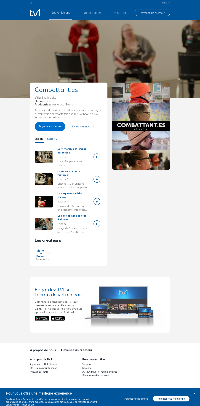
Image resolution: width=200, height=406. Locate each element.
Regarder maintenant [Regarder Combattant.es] (50, 126)
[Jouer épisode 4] (96, 223)
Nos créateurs (92, 13)
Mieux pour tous (39, 371)
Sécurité (87, 367)
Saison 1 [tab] (39, 138)
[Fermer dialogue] (194, 396)
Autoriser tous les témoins (171, 401)
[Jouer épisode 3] (96, 201)
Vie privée (87, 364)
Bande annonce (81, 126)
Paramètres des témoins (95, 375)
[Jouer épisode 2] (96, 179)
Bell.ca (32, 3)
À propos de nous (43, 350)
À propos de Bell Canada (43, 364)
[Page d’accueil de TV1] (35, 12)
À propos (120, 13)
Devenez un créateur (152, 12)
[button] (95, 375)
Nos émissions (60, 12)
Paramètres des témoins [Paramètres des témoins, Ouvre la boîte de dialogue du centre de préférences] (136, 401)
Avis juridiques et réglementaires (99, 371)
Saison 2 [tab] (52, 138)
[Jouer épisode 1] (96, 156)
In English (166, 3)
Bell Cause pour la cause (43, 367)
